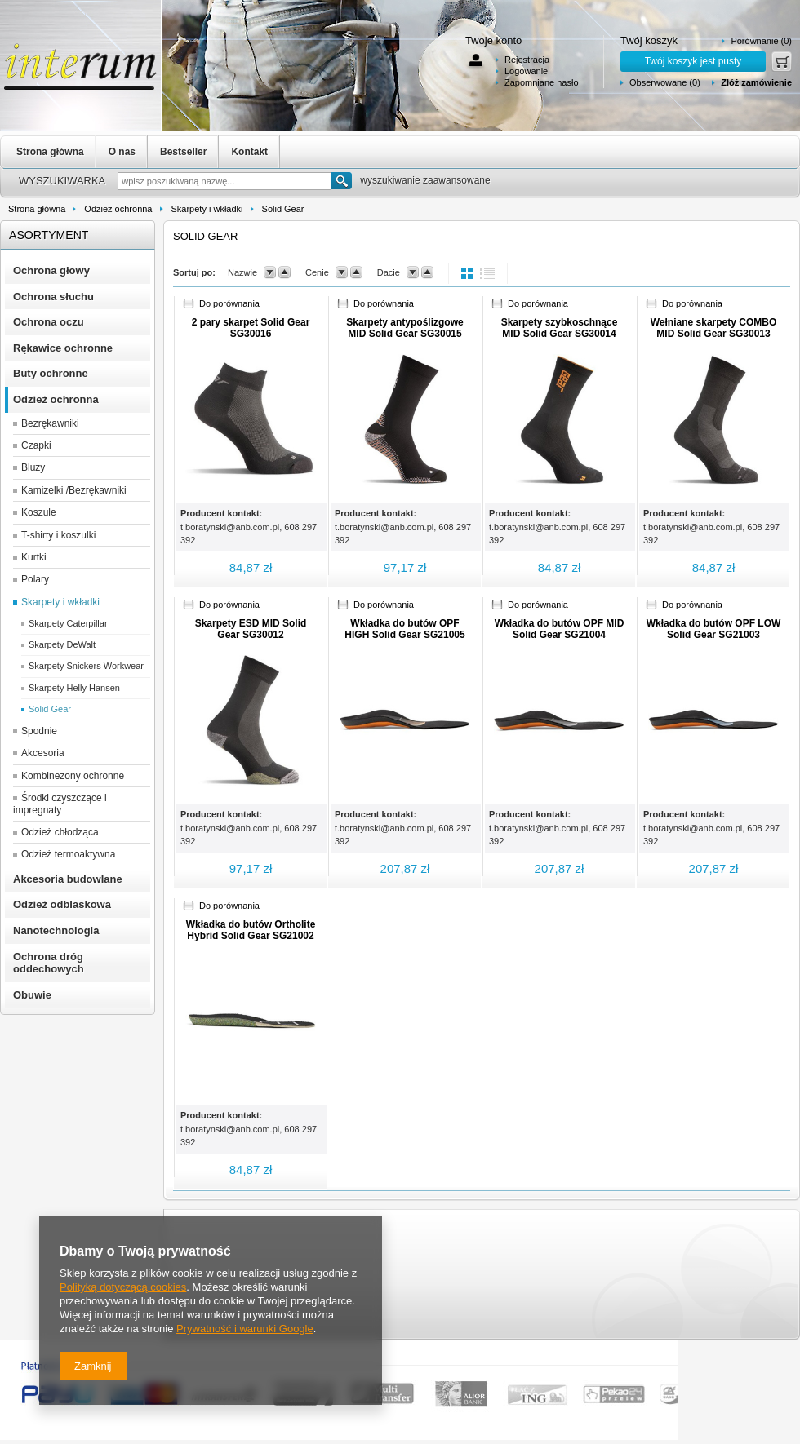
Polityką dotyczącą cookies (123, 1287)
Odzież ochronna (118, 209)
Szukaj (341, 180)
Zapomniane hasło (541, 82)
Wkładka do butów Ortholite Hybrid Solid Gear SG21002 (251, 930)
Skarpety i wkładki (207, 209)
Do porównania (229, 303)
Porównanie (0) (761, 41)
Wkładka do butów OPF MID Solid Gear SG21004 (559, 629)
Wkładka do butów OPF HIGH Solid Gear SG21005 (404, 629)
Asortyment (48, 235)
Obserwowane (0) (664, 82)
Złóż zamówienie (756, 82)
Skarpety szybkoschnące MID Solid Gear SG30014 (559, 328)
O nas (122, 151)
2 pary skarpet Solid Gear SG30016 (251, 328)
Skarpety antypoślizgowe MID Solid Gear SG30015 (404, 328)
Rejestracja (526, 59)
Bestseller (183, 151)
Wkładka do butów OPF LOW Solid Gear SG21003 (714, 629)
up (284, 272)
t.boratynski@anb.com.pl (229, 527)
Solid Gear (283, 209)
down (270, 272)
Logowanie (526, 71)
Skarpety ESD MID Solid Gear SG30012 (251, 629)
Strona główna (50, 151)
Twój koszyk (649, 40)
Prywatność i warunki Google (244, 1328)
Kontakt (249, 151)
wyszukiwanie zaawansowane (425, 180)
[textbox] (224, 181)
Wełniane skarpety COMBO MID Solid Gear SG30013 (714, 328)
